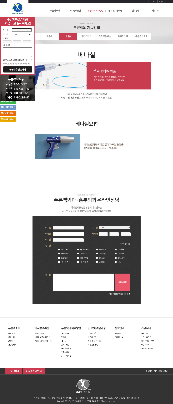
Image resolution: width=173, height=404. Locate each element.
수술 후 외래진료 (94, 341)
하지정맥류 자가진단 (42, 337)
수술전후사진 (146, 337)
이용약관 (149, 371)
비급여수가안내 (147, 348)
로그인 (153, 2)
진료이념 (11, 333)
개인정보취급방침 (161, 371)
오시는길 (161, 2)
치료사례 (144, 333)
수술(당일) (92, 337)
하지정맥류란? (40, 333)
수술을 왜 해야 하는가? (43, 341)
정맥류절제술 (66, 348)
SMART (11, 341)
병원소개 (11, 337)
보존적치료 (65, 352)
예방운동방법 (93, 345)
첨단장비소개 (13, 345)
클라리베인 (65, 345)
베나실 (63, 341)
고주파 (63, 337)
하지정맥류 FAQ (147, 341)
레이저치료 (65, 333)
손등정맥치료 (66, 356)
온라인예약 (119, 337)
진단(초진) (92, 333)
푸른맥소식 (145, 345)
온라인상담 (119, 333)
